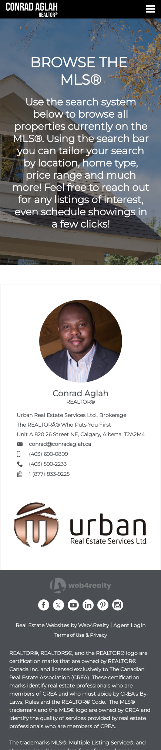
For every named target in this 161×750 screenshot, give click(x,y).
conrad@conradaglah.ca (60, 444)
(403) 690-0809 (48, 454)
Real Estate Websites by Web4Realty (62, 625)
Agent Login (129, 625)
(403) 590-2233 (48, 464)
